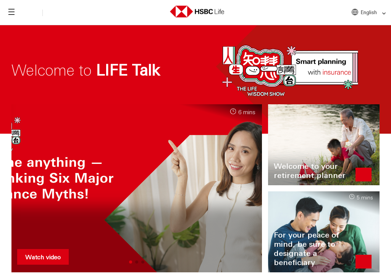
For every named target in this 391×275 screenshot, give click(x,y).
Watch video (43, 257)
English (373, 12)
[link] (381, 13)
